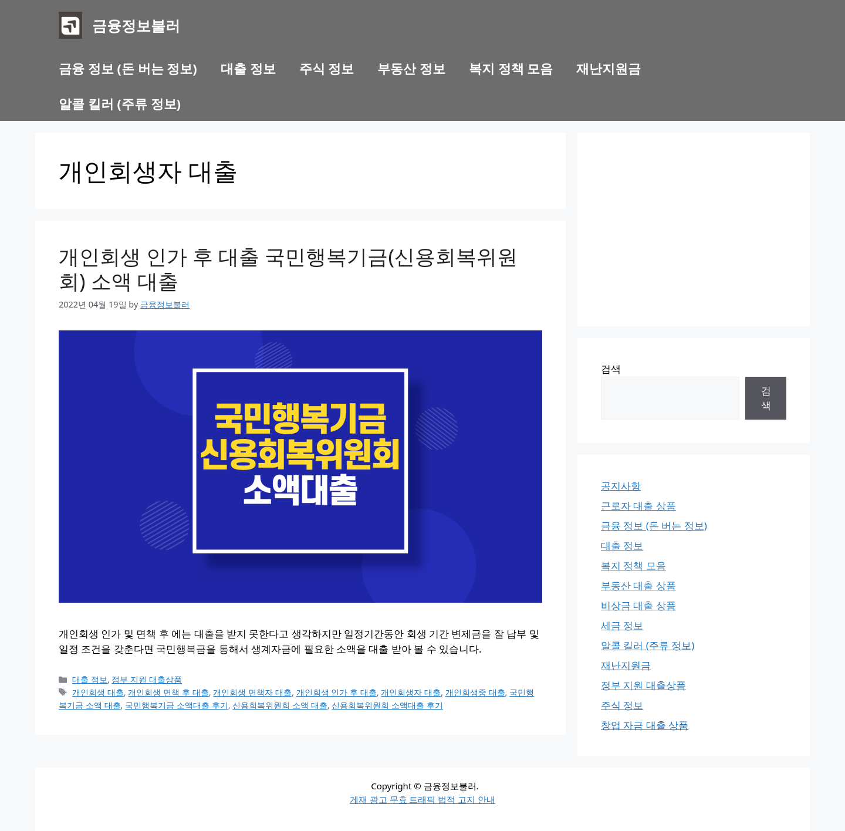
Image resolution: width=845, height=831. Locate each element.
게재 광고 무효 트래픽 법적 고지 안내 (422, 799)
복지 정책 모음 (511, 68)
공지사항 (621, 485)
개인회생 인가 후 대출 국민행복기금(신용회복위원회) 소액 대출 (288, 268)
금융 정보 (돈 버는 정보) (128, 68)
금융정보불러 (136, 25)
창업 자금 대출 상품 (644, 725)
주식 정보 (326, 68)
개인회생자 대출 (411, 692)
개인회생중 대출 (475, 692)
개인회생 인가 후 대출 (336, 692)
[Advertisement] (693, 229)
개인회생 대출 (98, 692)
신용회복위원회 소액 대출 (279, 705)
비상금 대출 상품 (638, 605)
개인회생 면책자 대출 (252, 692)
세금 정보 (622, 625)
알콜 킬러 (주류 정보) (120, 103)
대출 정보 (248, 68)
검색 (611, 369)
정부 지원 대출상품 (146, 679)
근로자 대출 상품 (638, 505)
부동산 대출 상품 (638, 585)
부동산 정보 (411, 68)
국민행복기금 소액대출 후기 (176, 705)
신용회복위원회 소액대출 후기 (387, 705)
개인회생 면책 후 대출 (168, 692)
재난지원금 (608, 68)
